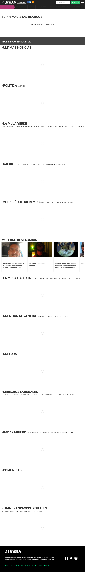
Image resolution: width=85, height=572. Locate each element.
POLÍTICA (31, 7)
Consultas (46, 565)
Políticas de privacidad (31, 565)
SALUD (50, 7)
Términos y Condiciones (17, 565)
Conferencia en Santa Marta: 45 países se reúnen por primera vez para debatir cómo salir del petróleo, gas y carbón (65, 265)
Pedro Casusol (32, 259)
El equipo (7, 565)
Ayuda (40, 565)
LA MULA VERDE (41, 7)
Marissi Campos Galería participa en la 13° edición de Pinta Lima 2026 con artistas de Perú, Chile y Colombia (13, 265)
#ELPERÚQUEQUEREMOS (62, 7)
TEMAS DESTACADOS (7, 7)
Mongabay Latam (59, 259)
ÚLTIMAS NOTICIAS (21, 7)
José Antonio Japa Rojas (9, 259)
